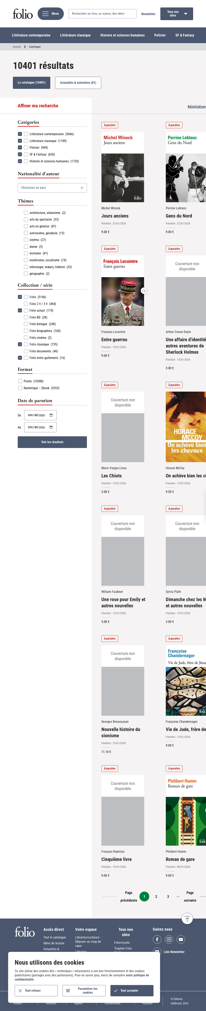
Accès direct (53, 929)
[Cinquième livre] (122, 810)
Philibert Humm (176, 851)
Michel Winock (110, 208)
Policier (160, 35)
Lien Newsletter (174, 952)
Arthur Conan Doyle (178, 332)
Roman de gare (180, 859)
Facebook (157, 939)
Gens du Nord (179, 216)
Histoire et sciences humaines (122, 35)
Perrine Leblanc (176, 208)
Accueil (17, 46)
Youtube (180, 939)
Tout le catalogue (54, 937)
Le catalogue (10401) (31, 82)
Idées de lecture (53, 943)
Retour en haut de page (187, 918)
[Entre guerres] (122, 290)
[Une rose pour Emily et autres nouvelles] (122, 550)
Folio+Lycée (122, 943)
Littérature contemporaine (31, 35)
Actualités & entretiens (51, 951)
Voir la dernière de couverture (144, 290)
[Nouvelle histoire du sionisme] (122, 680)
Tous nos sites (173, 13)
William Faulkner (112, 592)
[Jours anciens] (122, 167)
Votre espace (86, 929)
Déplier (20, 134)
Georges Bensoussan (115, 722)
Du (19, 415)
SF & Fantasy (184, 35)
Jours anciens (115, 216)
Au (19, 427)
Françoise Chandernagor (182, 722)
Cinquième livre (116, 859)
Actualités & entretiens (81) (78, 83)
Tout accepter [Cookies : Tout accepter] (129, 990)
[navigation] (51, 13)
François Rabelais (113, 851)
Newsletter (148, 14)
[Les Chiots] (122, 427)
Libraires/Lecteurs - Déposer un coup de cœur (88, 941)
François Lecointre (113, 332)
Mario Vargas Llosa (114, 468)
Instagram (169, 939)
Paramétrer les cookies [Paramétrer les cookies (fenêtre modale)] (87, 990)
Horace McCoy (175, 468)
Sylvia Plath (173, 592)
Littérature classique (75, 35)
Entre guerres (114, 339)
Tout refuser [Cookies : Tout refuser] (33, 990)
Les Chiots (111, 476)
